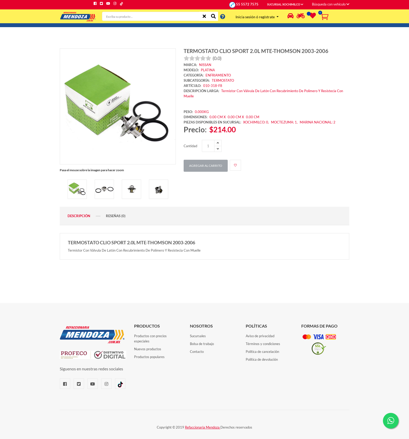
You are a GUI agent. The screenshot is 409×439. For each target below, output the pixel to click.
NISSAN (205, 65)
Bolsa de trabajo (202, 344)
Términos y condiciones (263, 344)
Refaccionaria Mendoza (202, 427)
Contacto (197, 351)
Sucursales (198, 336)
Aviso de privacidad (260, 336)
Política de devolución (262, 359)
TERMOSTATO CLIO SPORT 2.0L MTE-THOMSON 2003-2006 (256, 51)
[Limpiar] (204, 16)
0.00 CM (252, 117)
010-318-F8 (212, 86)
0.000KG (202, 112)
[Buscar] (213, 16)
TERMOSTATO (223, 80)
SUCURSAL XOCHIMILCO (285, 4)
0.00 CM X (217, 117)
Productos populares (149, 357)
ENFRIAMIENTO (218, 75)
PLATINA (208, 70)
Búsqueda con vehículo (330, 4)
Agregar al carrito (205, 166)
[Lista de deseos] (312, 17)
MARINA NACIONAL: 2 (317, 122)
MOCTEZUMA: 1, (284, 122)
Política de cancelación (262, 351)
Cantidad (190, 146)
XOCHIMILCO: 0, (256, 122)
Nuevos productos (147, 349)
